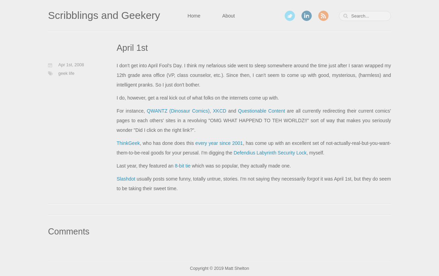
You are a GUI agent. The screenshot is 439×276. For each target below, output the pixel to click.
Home (194, 16)
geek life (66, 73)
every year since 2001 (219, 143)
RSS (323, 16)
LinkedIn (306, 16)
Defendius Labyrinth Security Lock (270, 153)
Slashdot (126, 179)
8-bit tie (183, 166)
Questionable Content (261, 111)
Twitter (290, 16)
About (228, 16)
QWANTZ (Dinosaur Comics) (178, 111)
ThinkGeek (128, 143)
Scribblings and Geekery (104, 15)
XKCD (219, 111)
